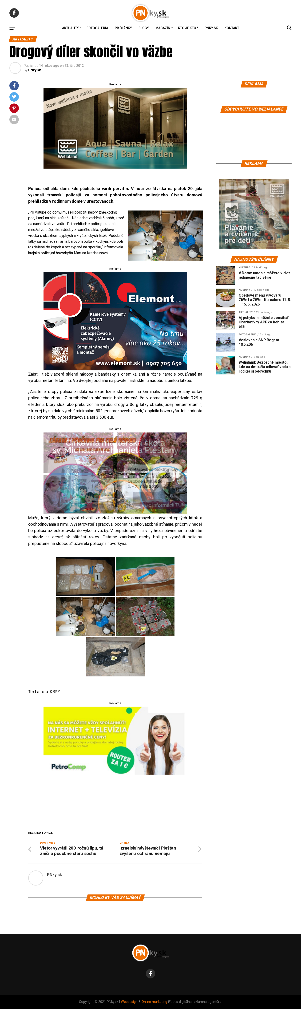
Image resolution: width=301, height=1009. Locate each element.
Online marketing (154, 1002)
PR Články (123, 28)
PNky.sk (211, 28)
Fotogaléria (97, 28)
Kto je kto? (188, 28)
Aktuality (70, 28)
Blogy (144, 28)
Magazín (162, 28)
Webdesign (129, 1002)
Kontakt (232, 28)
